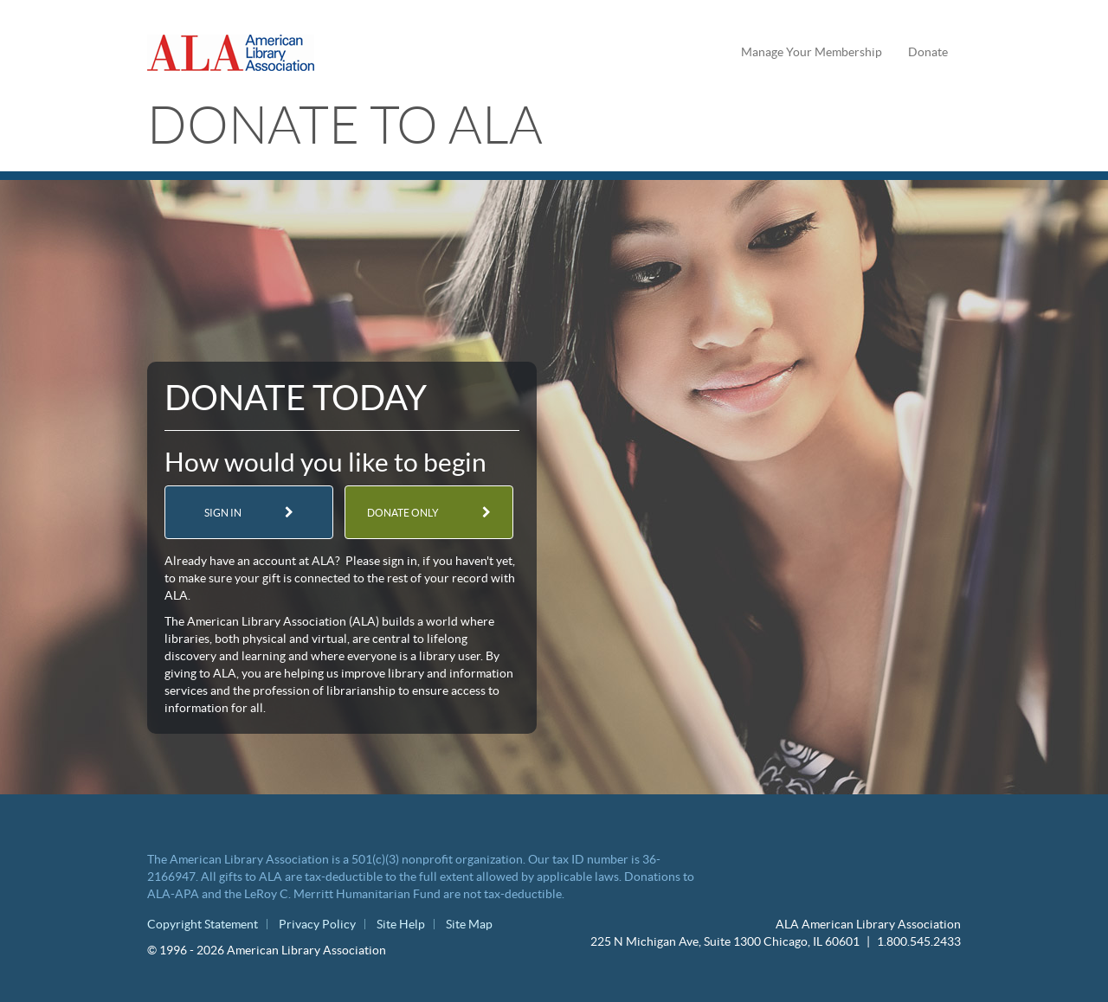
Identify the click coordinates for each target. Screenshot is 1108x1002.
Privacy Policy (317, 924)
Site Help (401, 924)
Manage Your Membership (811, 52)
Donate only (403, 512)
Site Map (469, 924)
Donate (928, 52)
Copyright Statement (202, 924)
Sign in (223, 512)
